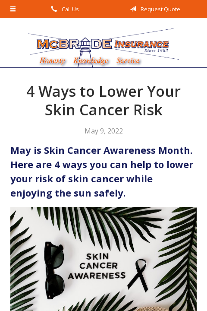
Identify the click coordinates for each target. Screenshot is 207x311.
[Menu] (13, 9)
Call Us (63, 9)
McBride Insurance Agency (103, 42)
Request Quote (153, 9)
